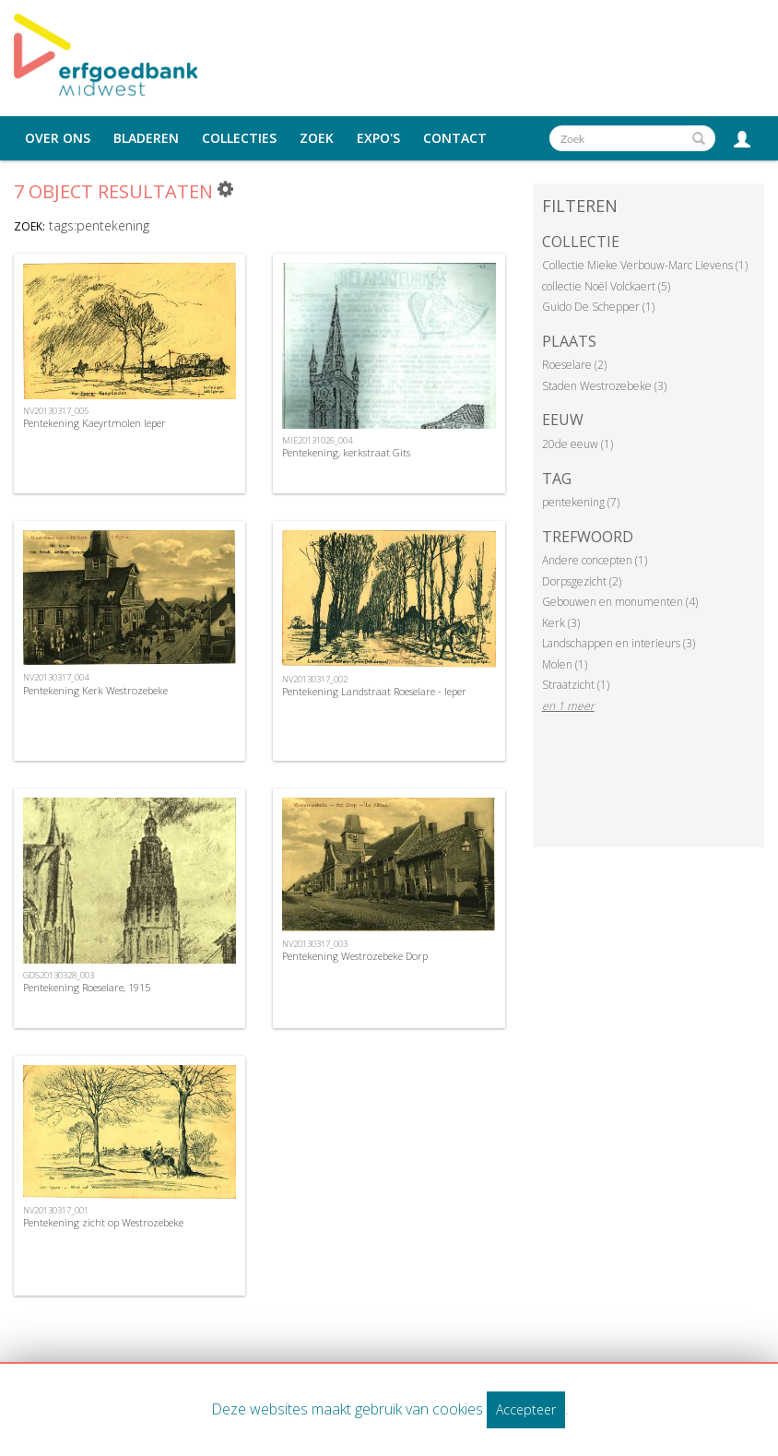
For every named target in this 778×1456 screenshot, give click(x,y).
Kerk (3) (561, 623)
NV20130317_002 (315, 679)
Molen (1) (564, 664)
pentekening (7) (580, 502)
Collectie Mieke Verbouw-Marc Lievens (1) (645, 265)
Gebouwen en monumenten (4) (620, 602)
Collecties (239, 138)
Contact (455, 138)
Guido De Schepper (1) (598, 306)
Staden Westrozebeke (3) (604, 386)
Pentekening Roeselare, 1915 (86, 987)
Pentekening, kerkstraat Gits (346, 452)
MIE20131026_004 (317, 440)
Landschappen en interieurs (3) (618, 643)
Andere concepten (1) (594, 560)
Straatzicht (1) (575, 684)
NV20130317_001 (55, 1210)
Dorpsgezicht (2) (581, 581)
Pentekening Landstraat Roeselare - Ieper (374, 691)
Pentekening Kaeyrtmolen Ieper (94, 423)
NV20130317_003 (315, 944)
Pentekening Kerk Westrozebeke (95, 690)
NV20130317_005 (55, 411)
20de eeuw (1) (577, 444)
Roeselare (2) (574, 365)
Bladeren (146, 138)
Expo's (378, 138)
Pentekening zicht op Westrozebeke (103, 1222)
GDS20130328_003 (58, 975)
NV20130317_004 (55, 677)
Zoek (317, 138)
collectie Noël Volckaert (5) (606, 286)
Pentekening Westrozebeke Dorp (355, 956)
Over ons (57, 138)
